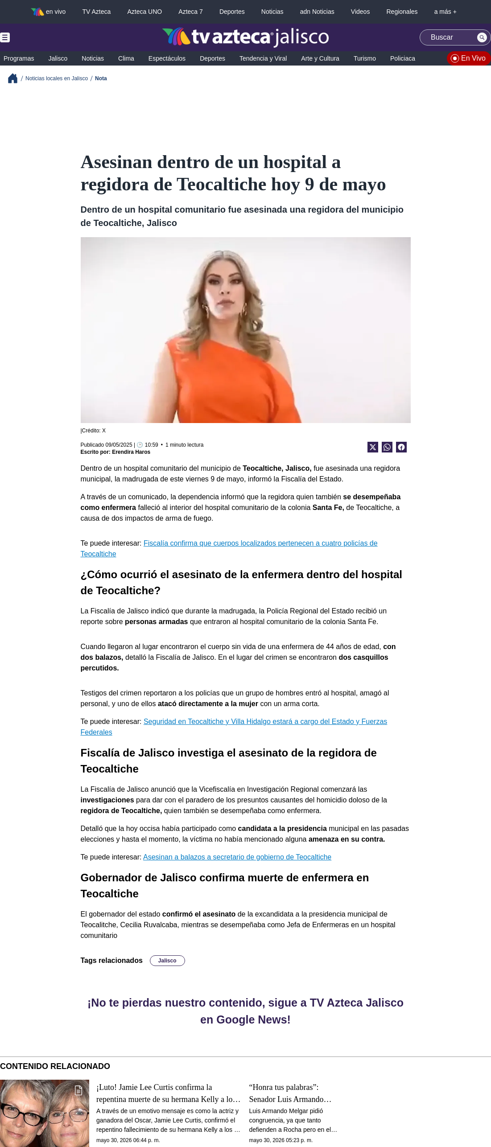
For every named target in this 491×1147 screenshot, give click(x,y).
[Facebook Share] (401, 447)
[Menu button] (35, 37)
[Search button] (482, 37)
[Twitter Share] (372, 447)
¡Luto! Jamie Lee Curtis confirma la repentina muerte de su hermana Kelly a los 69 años (165, 1094)
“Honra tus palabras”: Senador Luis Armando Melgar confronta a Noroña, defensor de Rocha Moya (293, 1094)
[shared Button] (387, 447)
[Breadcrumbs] (16, 78)
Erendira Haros (131, 452)
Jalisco (167, 961)
